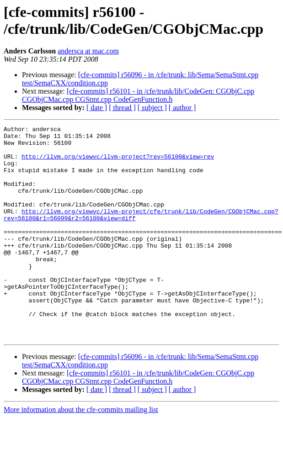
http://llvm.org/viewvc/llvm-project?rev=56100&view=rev (117, 163)
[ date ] (96, 107)
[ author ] (182, 107)
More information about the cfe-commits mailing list (81, 452)
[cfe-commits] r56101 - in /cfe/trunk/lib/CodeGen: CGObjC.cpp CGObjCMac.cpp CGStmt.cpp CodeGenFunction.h (138, 95)
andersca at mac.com (88, 51)
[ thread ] (122, 107)
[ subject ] (152, 107)
